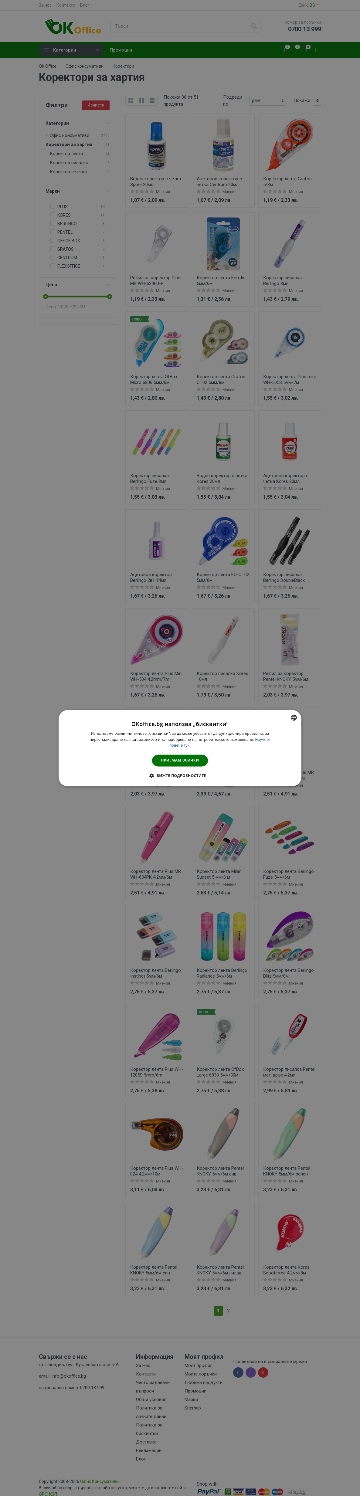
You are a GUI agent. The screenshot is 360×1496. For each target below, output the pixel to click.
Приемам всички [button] (180, 760)
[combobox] (294, 717)
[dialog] (180, 748)
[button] (180, 775)
